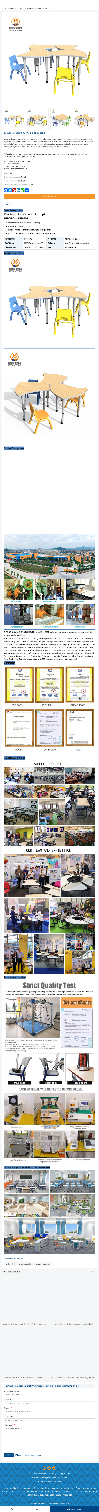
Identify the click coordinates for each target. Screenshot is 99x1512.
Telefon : (8, 1400)
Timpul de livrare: (11, 181)
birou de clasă (18, 1491)
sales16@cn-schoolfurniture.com (53, 1477)
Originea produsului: (12, 177)
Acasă (4, 8)
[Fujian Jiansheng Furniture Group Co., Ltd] (12, 3)
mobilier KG (10, 1264)
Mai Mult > (93, 1272)
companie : (9, 1417)
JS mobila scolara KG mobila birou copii (35, 8)
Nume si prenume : (12, 1391)
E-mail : (7, 1408)
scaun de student (65, 1488)
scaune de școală (45, 1488)
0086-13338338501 (54, 1481)
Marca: (6, 173)
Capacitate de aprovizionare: (16, 185)
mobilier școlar (25, 1264)
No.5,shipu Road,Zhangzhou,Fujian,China (54, 1473)
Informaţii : (9, 1425)
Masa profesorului (36, 1491)
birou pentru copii (43, 1264)
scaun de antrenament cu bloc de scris (67, 1491)
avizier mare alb (64, 1494)
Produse (13, 8)
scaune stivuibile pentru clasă (19, 1488)
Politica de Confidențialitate (29, 1455)
